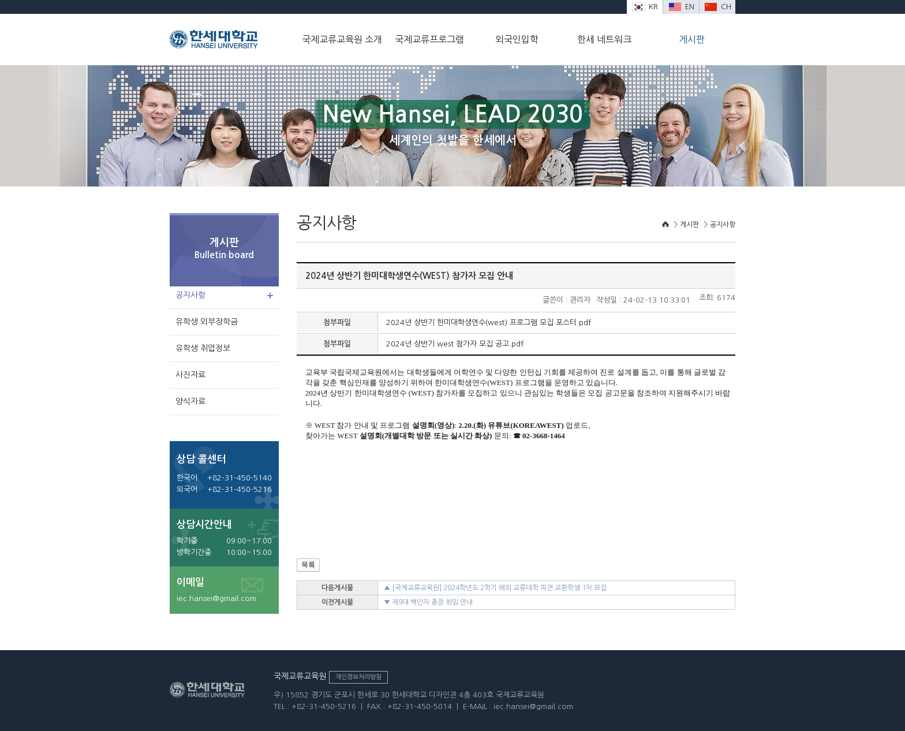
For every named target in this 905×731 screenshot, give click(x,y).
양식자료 (190, 401)
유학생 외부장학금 (206, 322)
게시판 (692, 39)
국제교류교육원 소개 (342, 39)
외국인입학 (516, 39)
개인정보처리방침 (358, 677)
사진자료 (190, 375)
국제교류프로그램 (429, 39)
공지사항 (190, 295)
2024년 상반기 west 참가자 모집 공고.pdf (454, 344)
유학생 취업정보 (202, 348)
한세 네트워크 (604, 39)
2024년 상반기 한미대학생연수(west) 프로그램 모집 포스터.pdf (488, 322)
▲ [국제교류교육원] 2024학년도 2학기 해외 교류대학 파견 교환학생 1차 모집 (495, 587)
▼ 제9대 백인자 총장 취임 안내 (428, 602)
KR (645, 6)
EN (681, 6)
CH (717, 6)
